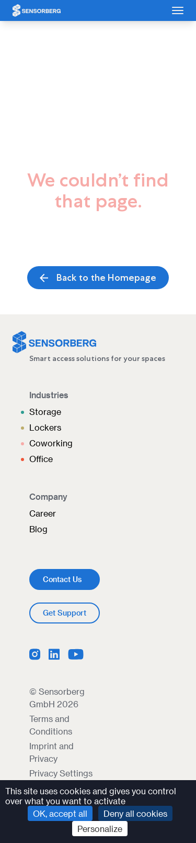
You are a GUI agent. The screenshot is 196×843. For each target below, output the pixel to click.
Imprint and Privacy (51, 752)
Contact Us (62, 579)
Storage (45, 412)
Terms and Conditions (50, 725)
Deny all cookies (135, 813)
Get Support (64, 612)
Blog (38, 529)
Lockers (45, 427)
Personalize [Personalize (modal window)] (99, 829)
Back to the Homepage (98, 277)
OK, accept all (60, 813)
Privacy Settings (61, 773)
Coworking (51, 443)
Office (41, 459)
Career (42, 513)
